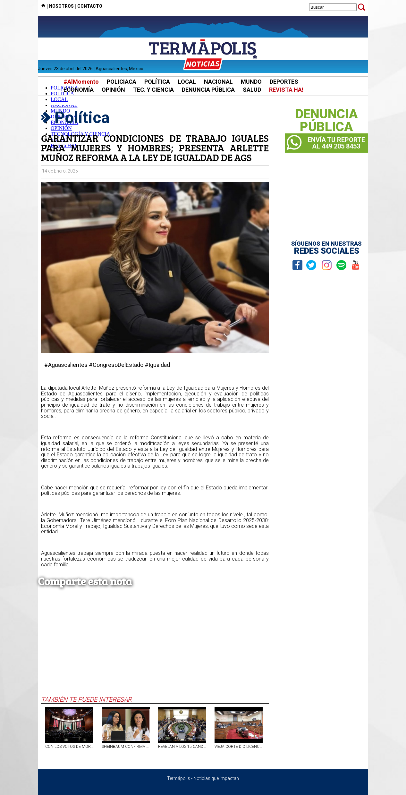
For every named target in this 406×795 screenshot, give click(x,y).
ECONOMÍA (78, 89)
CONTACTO (89, 6)
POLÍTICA (157, 81)
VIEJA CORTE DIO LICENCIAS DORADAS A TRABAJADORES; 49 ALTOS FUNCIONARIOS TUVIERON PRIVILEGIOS (239, 746)
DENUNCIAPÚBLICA (326, 120)
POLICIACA (121, 81)
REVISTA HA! (286, 89)
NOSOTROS (61, 6)
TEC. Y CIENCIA (153, 89)
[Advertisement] (155, 647)
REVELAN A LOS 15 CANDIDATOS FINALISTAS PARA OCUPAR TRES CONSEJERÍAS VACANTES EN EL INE (182, 746)
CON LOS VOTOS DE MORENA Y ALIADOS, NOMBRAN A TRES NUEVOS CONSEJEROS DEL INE (69, 746)
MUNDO (251, 81)
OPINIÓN (113, 89)
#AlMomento (81, 81)
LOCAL (187, 81)
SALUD (252, 89)
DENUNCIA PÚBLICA (208, 89)
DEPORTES (284, 81)
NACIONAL (218, 81)
